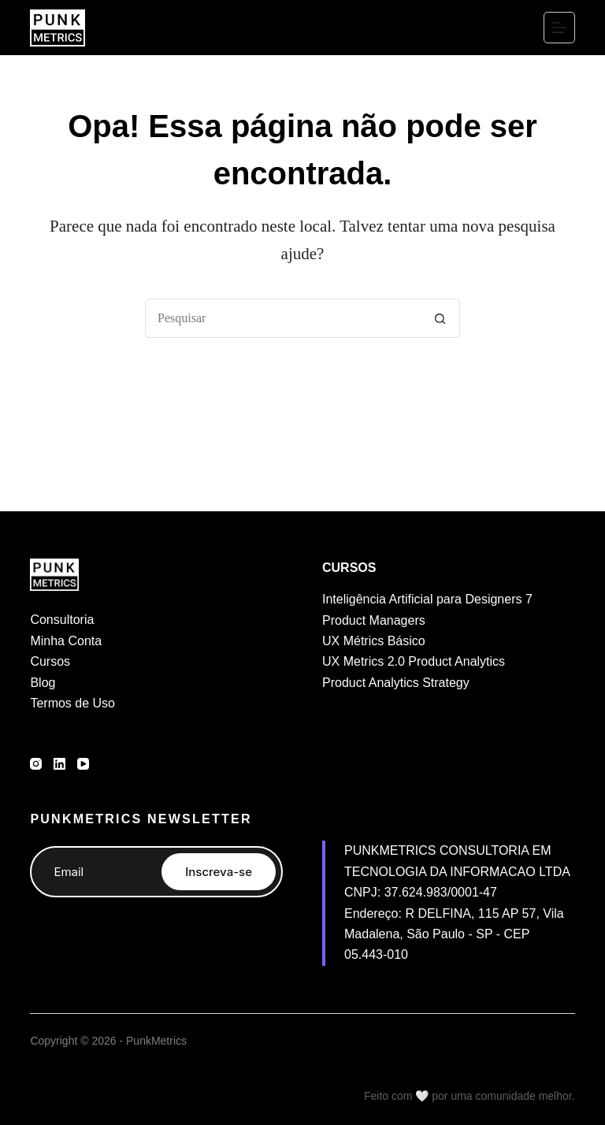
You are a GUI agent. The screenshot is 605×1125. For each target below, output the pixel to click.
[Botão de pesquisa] (440, 318)
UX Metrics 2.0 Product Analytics (413, 661)
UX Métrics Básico (373, 641)
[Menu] (559, 27)
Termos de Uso (72, 703)
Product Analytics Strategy (396, 682)
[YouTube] (83, 764)
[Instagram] (36, 764)
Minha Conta (66, 641)
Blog (42, 682)
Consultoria (62, 619)
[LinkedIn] (59, 764)
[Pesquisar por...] (283, 318)
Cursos (50, 661)
